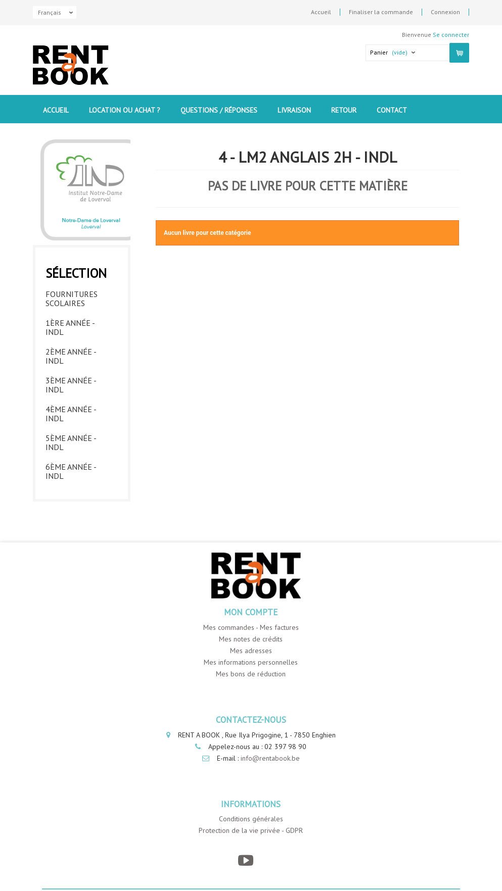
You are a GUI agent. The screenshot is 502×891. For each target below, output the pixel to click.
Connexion (445, 12)
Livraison (294, 110)
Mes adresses (251, 650)
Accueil (321, 12)
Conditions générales (251, 818)
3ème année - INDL (70, 384)
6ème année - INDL (70, 471)
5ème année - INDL (70, 442)
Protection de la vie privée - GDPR (251, 830)
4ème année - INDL (70, 413)
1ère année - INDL (70, 327)
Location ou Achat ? (124, 110)
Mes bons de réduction (251, 673)
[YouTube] (246, 860)
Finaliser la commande (381, 12)
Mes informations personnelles (251, 662)
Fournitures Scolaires (71, 298)
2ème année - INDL (70, 356)
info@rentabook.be (270, 758)
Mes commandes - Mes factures (251, 627)
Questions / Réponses (218, 110)
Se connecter (451, 34)
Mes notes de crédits (251, 638)
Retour (343, 110)
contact (392, 110)
